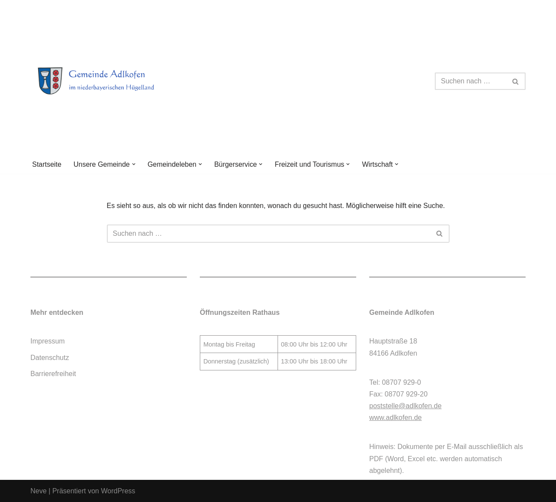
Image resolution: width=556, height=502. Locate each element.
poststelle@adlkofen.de (405, 406)
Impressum (47, 341)
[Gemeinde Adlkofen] (106, 81)
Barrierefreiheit (53, 373)
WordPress (118, 491)
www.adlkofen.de (395, 418)
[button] (134, 164)
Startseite (47, 164)
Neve (38, 491)
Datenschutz (49, 357)
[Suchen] (470, 81)
